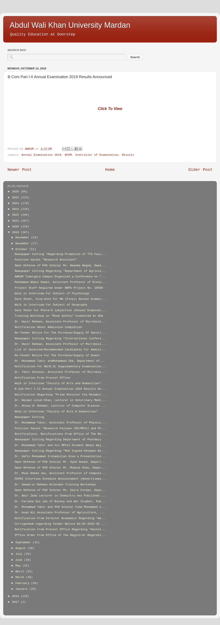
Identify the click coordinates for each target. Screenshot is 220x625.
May (18, 565)
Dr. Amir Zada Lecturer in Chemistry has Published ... (60, 495)
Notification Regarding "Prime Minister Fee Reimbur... (60, 394)
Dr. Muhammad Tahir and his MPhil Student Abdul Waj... (60, 445)
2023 (16, 209)
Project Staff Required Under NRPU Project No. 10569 (59, 288)
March (20, 577)
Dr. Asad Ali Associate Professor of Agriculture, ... (60, 512)
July (19, 554)
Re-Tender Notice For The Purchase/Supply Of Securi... (60, 332)
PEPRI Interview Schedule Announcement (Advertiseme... (60, 478)
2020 (16, 226)
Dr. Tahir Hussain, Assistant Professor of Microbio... (60, 372)
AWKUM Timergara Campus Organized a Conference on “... (60, 276)
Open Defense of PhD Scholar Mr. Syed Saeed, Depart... (60, 462)
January (22, 589)
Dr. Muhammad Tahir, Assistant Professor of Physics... (60, 422)
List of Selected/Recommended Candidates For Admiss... (60, 349)
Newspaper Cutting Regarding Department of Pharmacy (58, 439)
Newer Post (19, 169)
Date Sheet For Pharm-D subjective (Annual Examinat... (60, 310)
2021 (16, 220)
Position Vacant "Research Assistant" (46, 259)
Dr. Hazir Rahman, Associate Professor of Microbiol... (60, 321)
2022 (16, 215)
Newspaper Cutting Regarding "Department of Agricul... (60, 271)
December (23, 237)
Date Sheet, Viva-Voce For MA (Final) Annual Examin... (60, 299)
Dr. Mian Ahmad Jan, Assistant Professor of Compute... (60, 473)
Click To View (110, 109)
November (23, 243)
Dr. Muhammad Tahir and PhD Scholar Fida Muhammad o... (60, 507)
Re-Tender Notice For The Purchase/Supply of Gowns (57, 355)
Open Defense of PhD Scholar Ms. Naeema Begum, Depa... (60, 265)
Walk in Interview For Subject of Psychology (52, 293)
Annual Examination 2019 (41, 155)
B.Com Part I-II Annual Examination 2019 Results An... (60, 389)
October (22, 249)
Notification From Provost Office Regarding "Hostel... (60, 529)
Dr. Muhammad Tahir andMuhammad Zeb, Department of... (60, 361)
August (21, 548)
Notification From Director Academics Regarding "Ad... (60, 518)
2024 (16, 203)
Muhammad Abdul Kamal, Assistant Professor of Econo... (60, 282)
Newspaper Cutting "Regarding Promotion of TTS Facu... (60, 254)
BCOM (68, 155)
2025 (16, 197)
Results (128, 155)
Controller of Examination (97, 155)
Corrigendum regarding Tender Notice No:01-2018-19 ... (60, 523)
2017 (16, 602)
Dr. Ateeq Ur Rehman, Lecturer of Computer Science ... (60, 405)
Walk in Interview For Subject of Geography (51, 304)
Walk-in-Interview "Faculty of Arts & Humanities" (56, 411)
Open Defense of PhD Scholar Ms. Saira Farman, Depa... (60, 490)
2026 (16, 191)
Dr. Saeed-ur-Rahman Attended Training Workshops (55, 484)
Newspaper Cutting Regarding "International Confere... (60, 338)
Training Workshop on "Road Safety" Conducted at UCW (59, 316)
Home (110, 169)
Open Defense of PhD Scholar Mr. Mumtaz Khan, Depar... (60, 467)
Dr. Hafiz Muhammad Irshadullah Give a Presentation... (60, 456)
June (19, 560)
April (20, 571)
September (24, 542)
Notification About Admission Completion (48, 327)
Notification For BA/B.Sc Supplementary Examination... (60, 366)
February (23, 583)
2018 (16, 596)
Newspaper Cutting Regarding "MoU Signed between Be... (60, 450)
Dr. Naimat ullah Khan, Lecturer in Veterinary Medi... (60, 400)
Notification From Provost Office (42, 377)
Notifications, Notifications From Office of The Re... (60, 434)
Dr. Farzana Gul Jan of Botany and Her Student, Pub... (60, 501)
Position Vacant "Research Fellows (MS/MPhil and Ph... (60, 428)
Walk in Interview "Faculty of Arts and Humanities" (58, 383)
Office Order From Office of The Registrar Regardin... (60, 535)
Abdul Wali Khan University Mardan (70, 25)
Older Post (200, 169)
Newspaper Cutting (29, 417)
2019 (16, 232)
